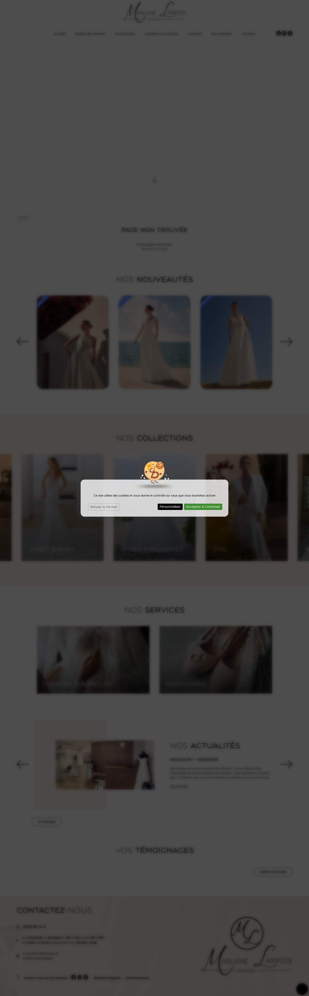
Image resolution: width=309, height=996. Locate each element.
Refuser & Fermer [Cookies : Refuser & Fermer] (104, 507)
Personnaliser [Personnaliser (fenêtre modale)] (170, 506)
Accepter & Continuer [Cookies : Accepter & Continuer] (203, 506)
